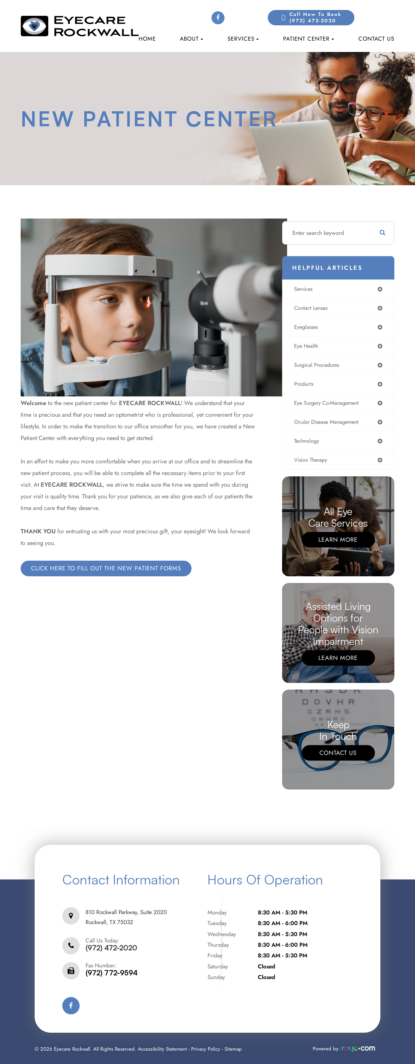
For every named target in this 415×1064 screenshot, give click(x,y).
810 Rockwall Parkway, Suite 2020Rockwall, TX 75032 (126, 919)
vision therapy (311, 464)
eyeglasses (305, 328)
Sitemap (233, 1047)
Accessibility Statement (162, 1047)
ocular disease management (328, 425)
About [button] (191, 39)
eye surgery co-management (328, 406)
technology (306, 445)
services (303, 289)
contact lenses (310, 308)
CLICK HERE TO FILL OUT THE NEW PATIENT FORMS (106, 568)
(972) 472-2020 (111, 946)
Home (147, 39)
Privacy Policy (205, 1047)
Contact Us (376, 39)
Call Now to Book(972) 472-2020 (315, 17)
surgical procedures (317, 367)
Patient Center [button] (308, 39)
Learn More (338, 544)
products (303, 386)
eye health (305, 347)
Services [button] (243, 39)
